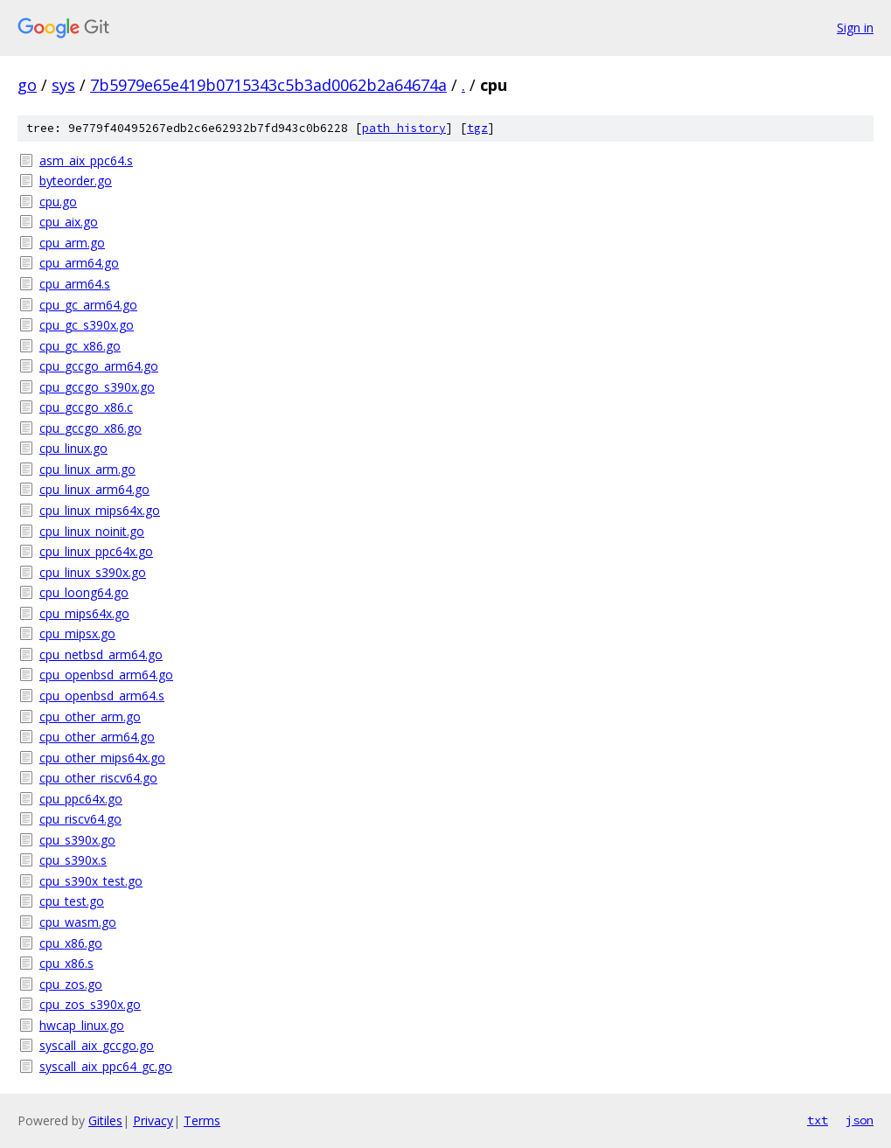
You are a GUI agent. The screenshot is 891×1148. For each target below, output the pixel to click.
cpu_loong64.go (84, 592)
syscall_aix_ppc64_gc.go (105, 1066)
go (27, 84)
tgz (477, 128)
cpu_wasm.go (77, 922)
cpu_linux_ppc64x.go (96, 551)
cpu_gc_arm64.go (88, 304)
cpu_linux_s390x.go (92, 572)
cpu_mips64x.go (84, 613)
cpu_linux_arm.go (87, 469)
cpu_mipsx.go (77, 633)
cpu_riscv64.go (80, 819)
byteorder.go (75, 180)
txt (817, 1120)
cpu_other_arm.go (90, 716)
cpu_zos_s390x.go (90, 1004)
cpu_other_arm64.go (97, 736)
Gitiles (105, 1120)
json (860, 1120)
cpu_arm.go (72, 242)
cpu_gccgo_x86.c (86, 407)
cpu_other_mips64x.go (102, 757)
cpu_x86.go (70, 943)
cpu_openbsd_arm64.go (106, 674)
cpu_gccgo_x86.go (90, 428)
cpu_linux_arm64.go (94, 489)
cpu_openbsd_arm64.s (101, 695)
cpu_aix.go (68, 221)
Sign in (855, 27)
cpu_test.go (71, 901)
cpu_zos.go (70, 984)
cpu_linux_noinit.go (91, 531)
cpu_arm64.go (79, 262)
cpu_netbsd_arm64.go (101, 654)
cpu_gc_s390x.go (86, 325)
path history (404, 128)
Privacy (153, 1120)
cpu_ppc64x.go (80, 798)
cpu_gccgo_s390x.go (97, 387)
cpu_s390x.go (77, 839)
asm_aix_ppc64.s (86, 160)
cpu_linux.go (73, 448)
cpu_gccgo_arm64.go (98, 366)
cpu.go (58, 201)
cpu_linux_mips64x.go (99, 510)
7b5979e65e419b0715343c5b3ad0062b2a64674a (268, 84)
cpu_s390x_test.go (91, 881)
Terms (202, 1120)
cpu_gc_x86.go (80, 345)
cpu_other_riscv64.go (98, 777)
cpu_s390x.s (73, 860)
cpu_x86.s (66, 963)
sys (63, 84)
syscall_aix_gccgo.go (96, 1045)
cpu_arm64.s (74, 283)
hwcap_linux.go (81, 1025)
